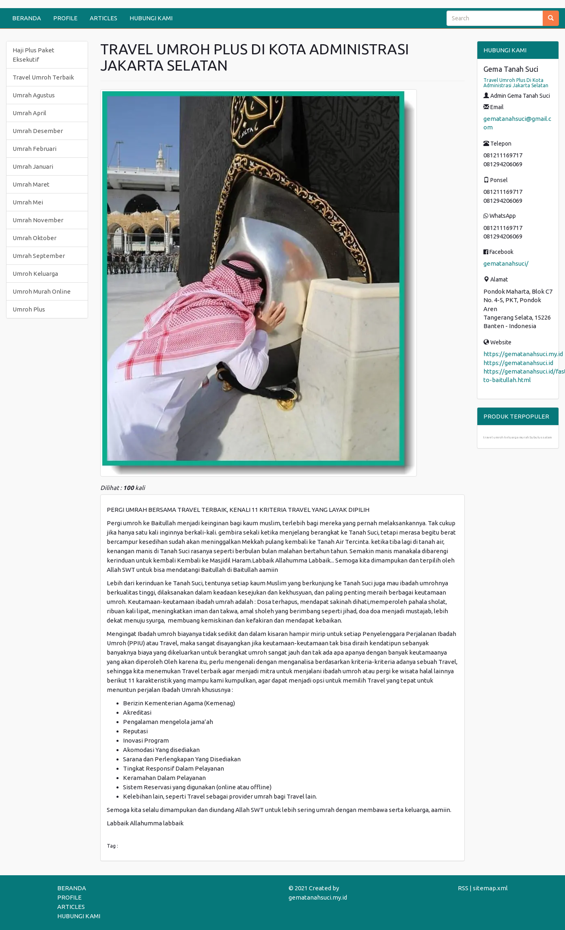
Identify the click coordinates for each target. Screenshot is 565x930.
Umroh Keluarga (35, 273)
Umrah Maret (31, 184)
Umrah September (39, 255)
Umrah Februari (34, 148)
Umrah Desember (38, 130)
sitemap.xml (490, 888)
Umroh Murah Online (42, 291)
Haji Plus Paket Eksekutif (33, 55)
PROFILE (65, 18)
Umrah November (38, 220)
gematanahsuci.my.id (318, 897)
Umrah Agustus (34, 95)
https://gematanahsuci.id (518, 362)
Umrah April (29, 113)
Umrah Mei (28, 202)
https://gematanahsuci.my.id (523, 353)
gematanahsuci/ (505, 263)
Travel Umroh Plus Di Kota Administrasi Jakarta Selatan (515, 82)
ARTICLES (103, 18)
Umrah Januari (33, 166)
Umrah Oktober (34, 237)
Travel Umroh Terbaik (43, 77)
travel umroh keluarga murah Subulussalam (517, 437)
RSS (463, 888)
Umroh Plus (29, 309)
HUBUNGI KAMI (151, 18)
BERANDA (26, 18)
